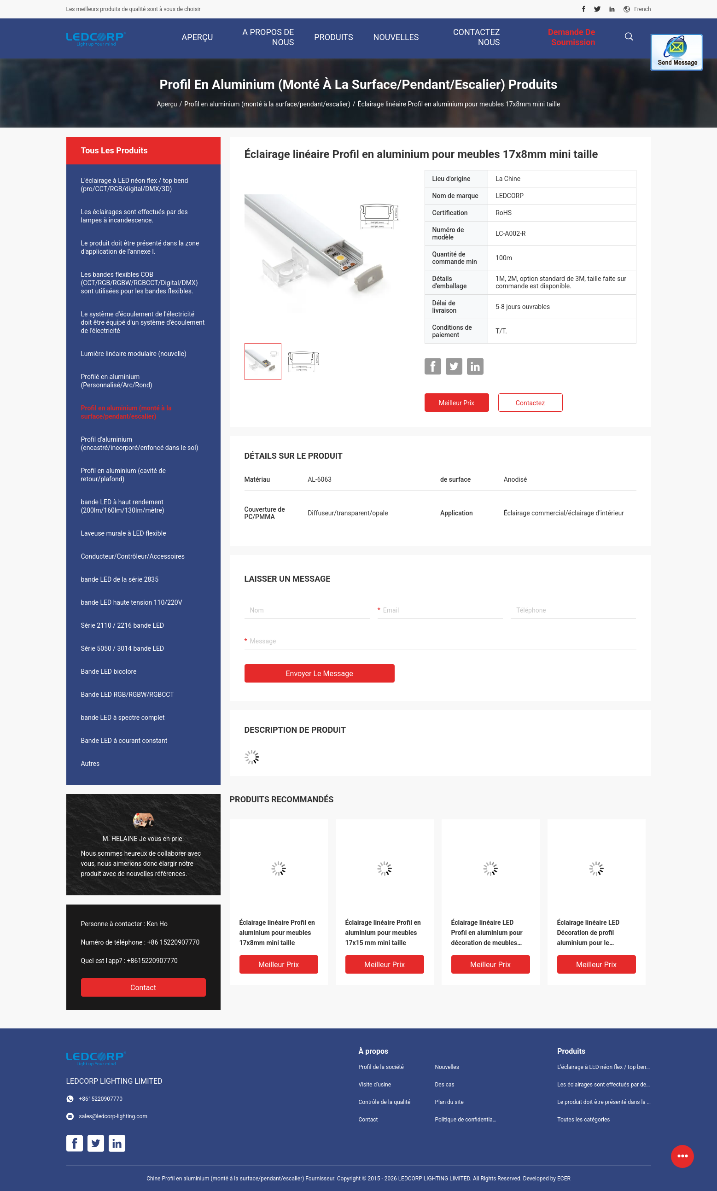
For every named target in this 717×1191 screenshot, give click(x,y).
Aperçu (167, 104)
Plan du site (449, 1102)
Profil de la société (381, 1067)
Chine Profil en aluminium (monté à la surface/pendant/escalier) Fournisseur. (241, 1178)
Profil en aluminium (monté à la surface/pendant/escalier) (267, 104)
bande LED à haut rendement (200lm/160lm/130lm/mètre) (122, 506)
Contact (143, 987)
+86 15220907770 (173, 942)
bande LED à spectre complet (123, 717)
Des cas (444, 1084)
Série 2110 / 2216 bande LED (122, 625)
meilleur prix (456, 403)
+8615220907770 (152, 960)
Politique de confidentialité (465, 1119)
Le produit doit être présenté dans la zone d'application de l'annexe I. (140, 247)
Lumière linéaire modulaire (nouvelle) (134, 353)
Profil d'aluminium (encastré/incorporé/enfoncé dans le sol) (139, 443)
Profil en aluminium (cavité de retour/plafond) (123, 475)
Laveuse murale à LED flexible (123, 533)
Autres (90, 763)
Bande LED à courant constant (124, 740)
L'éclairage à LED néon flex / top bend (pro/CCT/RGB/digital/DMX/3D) (134, 185)
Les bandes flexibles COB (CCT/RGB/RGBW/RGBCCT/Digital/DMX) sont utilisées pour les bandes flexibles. (139, 283)
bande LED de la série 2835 (120, 579)
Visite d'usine (375, 1084)
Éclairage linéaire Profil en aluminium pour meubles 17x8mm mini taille (277, 932)
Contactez (530, 403)
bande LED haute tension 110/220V (131, 602)
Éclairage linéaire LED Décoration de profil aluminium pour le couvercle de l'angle (588, 933)
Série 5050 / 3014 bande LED (122, 648)
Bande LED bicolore (109, 671)
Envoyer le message (319, 673)
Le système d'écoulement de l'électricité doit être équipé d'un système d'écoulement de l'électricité (143, 322)
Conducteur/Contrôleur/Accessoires (133, 556)
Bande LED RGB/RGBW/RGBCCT (127, 694)
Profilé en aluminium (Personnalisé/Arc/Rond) (116, 381)
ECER (564, 1178)
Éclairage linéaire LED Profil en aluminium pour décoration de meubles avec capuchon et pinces (487, 933)
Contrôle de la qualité (385, 1102)
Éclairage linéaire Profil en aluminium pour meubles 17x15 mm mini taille (383, 932)
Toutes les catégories (583, 1119)
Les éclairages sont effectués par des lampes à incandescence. (134, 216)
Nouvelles (447, 1067)
